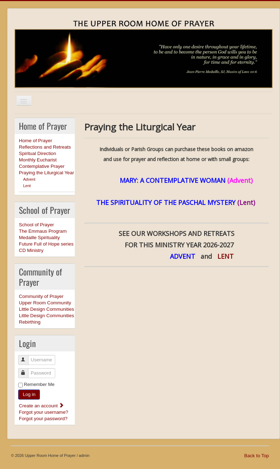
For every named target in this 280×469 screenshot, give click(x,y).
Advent (29, 179)
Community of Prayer (41, 296)
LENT (230, 256)
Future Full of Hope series (46, 244)
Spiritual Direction (37, 153)
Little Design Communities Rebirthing (46, 319)
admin (84, 455)
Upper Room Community (45, 302)
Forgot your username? (43, 412)
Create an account (41, 405)
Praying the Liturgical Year (46, 172)
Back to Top (256, 455)
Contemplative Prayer (41, 166)
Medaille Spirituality (39, 237)
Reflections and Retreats (45, 147)
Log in (29, 394)
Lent (27, 186)
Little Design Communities (46, 309)
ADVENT (183, 256)
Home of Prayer (35, 140)
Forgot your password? (43, 418)
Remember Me (39, 384)
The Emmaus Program (43, 231)
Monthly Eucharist (38, 160)
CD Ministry (31, 250)
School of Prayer (36, 224)
